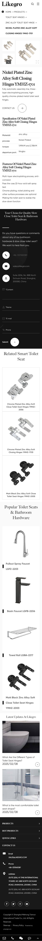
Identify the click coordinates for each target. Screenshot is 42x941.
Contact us (14, 108)
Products (19, 12)
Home (8, 12)
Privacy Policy (18, 925)
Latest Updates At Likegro (21, 717)
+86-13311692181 (20, 255)
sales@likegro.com (21, 266)
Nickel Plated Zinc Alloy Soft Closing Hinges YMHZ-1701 (21, 31)
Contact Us (8, 845)
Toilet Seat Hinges (15, 17)
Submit (10, 342)
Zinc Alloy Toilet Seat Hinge (20, 22)
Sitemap (6, 925)
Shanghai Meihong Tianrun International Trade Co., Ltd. (19, 918)
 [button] (8, 62)
